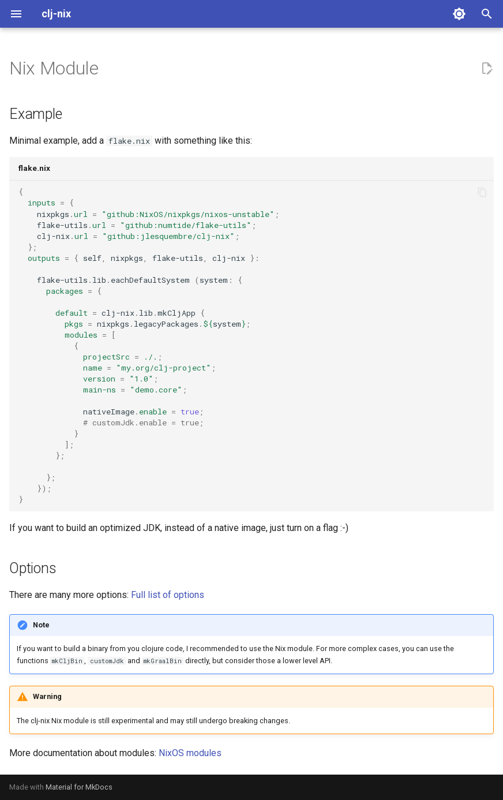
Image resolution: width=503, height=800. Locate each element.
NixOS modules (190, 752)
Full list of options (167, 594)
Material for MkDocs (79, 787)
